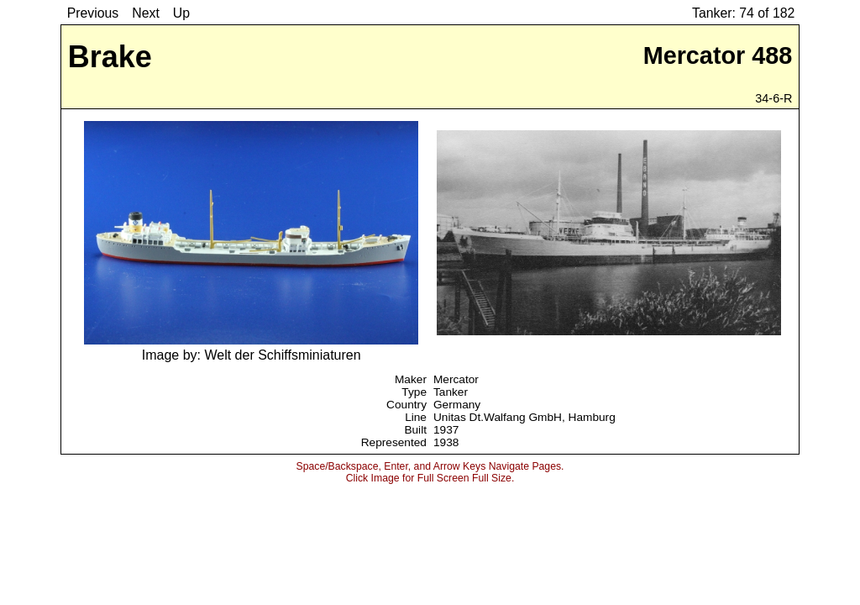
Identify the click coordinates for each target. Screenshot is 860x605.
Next (146, 13)
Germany (456, 404)
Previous (93, 13)
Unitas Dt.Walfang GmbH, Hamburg (524, 417)
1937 (446, 430)
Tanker (450, 392)
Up (181, 13)
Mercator (456, 379)
